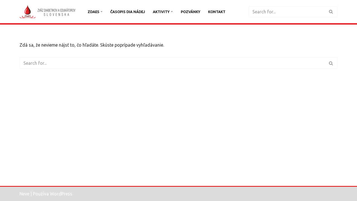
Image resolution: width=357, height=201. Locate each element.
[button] (101, 11)
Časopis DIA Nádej (127, 12)
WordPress (61, 193)
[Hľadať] (287, 11)
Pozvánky (190, 12)
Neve (24, 193)
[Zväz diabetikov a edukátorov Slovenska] (49, 11)
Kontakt (216, 12)
